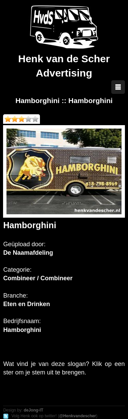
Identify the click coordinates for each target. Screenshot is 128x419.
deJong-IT (33, 410)
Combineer (19, 278)
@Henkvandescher (77, 416)
